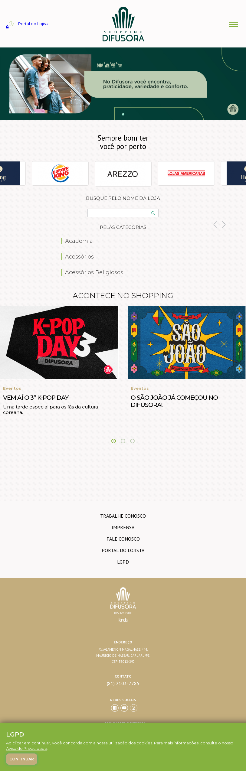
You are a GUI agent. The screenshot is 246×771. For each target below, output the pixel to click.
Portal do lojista (123, 550)
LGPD (123, 562)
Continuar (21, 759)
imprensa (123, 527)
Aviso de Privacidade (26, 748)
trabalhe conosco (123, 516)
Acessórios (79, 256)
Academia (79, 241)
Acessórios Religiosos (94, 272)
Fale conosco (123, 539)
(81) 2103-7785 (123, 683)
